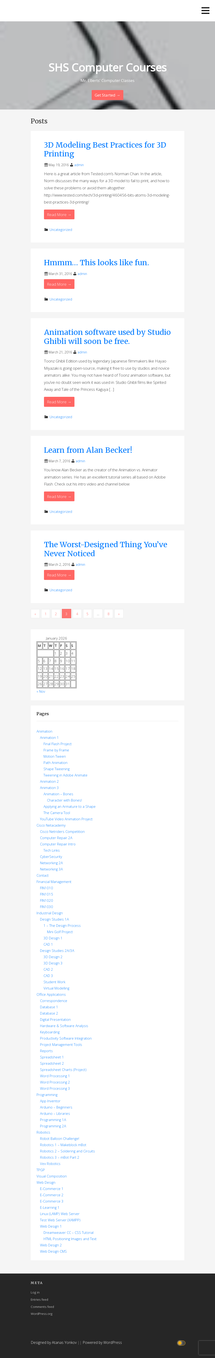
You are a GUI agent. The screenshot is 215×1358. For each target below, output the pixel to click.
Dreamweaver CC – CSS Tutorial (69, 1232)
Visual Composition (52, 1176)
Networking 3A (51, 869)
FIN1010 (46, 888)
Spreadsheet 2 (52, 1063)
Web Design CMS (53, 1251)
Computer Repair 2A (56, 837)
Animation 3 (49, 787)
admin (79, 165)
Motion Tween (55, 756)
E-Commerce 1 (52, 1188)
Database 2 (49, 1013)
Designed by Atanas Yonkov (54, 1342)
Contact (43, 875)
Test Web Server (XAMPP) (60, 1220)
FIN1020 (46, 900)
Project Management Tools (61, 1044)
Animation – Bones (58, 794)
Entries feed (39, 1299)
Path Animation (55, 762)
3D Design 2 (53, 956)
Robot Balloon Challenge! (59, 1138)
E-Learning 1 (50, 1207)
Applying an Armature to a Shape (70, 806)
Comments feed (42, 1306)
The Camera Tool (57, 812)
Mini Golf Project (60, 931)
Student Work (54, 982)
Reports (46, 1050)
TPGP (41, 1169)
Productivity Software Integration (66, 1038)
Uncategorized (61, 229)
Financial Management (54, 881)
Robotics (43, 1132)
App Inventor (50, 1101)
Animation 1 (49, 737)
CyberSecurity (51, 856)
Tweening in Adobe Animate (65, 775)
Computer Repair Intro (58, 844)
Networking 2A (51, 862)
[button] (205, 11)
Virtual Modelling (56, 988)
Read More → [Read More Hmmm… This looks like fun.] (59, 284)
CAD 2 (48, 969)
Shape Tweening (57, 768)
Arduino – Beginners (56, 1107)
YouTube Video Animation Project (66, 819)
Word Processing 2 (55, 1082)
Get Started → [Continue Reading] (107, 95)
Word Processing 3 (55, 1088)
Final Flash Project (58, 743)
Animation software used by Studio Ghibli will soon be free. (107, 337)
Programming (47, 1094)
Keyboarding (50, 1032)
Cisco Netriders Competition (62, 831)
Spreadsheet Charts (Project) (63, 1069)
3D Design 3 (53, 963)
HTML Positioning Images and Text (70, 1238)
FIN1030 (46, 906)
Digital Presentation (55, 1019)
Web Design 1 (51, 1226)
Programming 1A (53, 1119)
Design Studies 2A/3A (57, 950)
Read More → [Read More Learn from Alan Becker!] (59, 496)
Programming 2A (53, 1126)
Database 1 (49, 1007)
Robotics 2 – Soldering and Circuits (67, 1151)
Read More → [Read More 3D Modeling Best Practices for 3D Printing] (59, 214)
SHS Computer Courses (107, 67)
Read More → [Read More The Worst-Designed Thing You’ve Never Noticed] (59, 575)
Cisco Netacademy (51, 825)
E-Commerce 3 (52, 1201)
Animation (44, 731)
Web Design (46, 1182)
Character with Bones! (64, 800)
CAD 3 (48, 975)
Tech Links (52, 850)
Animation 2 (49, 781)
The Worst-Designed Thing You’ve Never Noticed (105, 549)
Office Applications (51, 994)
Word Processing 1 (55, 1075)
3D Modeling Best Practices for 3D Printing (105, 149)
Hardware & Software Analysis (64, 1025)
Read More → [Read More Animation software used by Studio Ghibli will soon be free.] (59, 401)
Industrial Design (50, 913)
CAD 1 (48, 944)
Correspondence (53, 1000)
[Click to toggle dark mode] (182, 1342)
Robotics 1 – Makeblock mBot (63, 1144)
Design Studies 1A (54, 919)
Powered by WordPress (102, 1342)
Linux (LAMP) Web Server (60, 1213)
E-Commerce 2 (52, 1195)
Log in (35, 1292)
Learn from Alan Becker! (88, 450)
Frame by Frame (56, 750)
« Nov (41, 691)
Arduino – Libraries (55, 1113)
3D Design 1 (53, 938)
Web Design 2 (51, 1245)
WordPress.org (41, 1313)
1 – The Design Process (62, 925)
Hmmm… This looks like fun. (96, 262)
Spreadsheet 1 (52, 1057)
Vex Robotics (50, 1163)
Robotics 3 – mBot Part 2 (59, 1157)
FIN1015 (46, 894)
